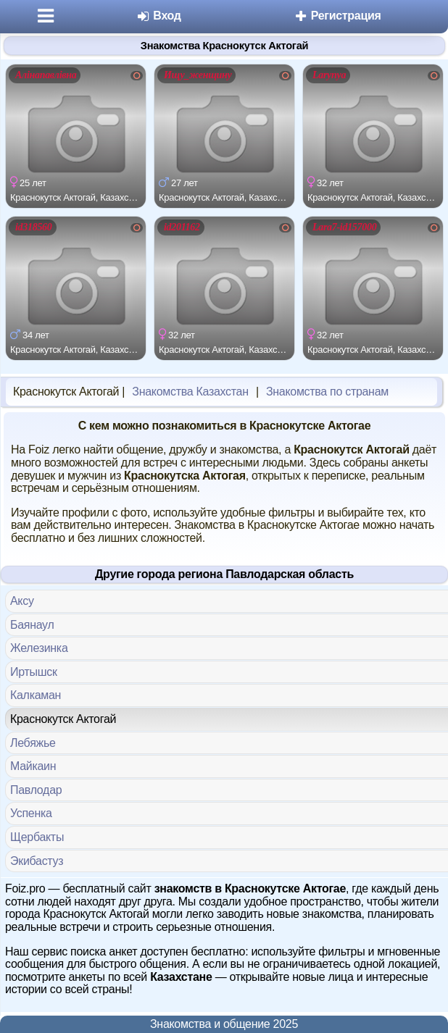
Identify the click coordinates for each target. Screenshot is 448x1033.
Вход (158, 15)
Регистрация (337, 15)
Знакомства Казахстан (190, 391)
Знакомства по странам (327, 391)
